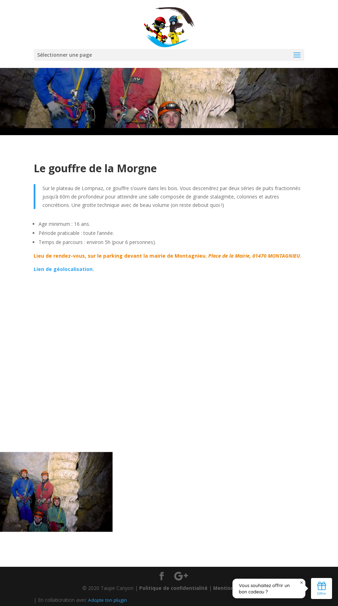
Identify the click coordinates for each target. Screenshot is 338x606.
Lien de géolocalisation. (64, 269)
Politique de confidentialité (172, 588)
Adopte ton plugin (108, 600)
